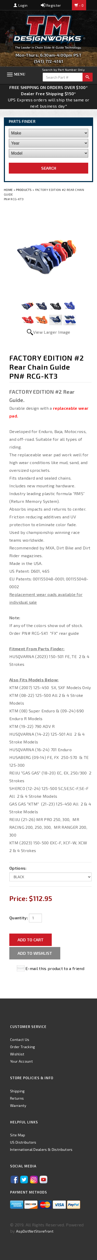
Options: (18, 868)
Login (20, 5)
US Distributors (23, 1142)
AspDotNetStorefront (35, 1231)
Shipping (17, 1091)
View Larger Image (51, 332)
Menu (19, 74)
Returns (17, 1098)
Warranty (18, 1105)
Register (51, 5)
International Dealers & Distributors (41, 1149)
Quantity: (18, 917)
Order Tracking (22, 1047)
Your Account (21, 1061)
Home (9, 189)
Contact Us (19, 1039)
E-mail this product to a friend (54, 968)
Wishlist (17, 1054)
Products (24, 189)
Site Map (17, 1135)
